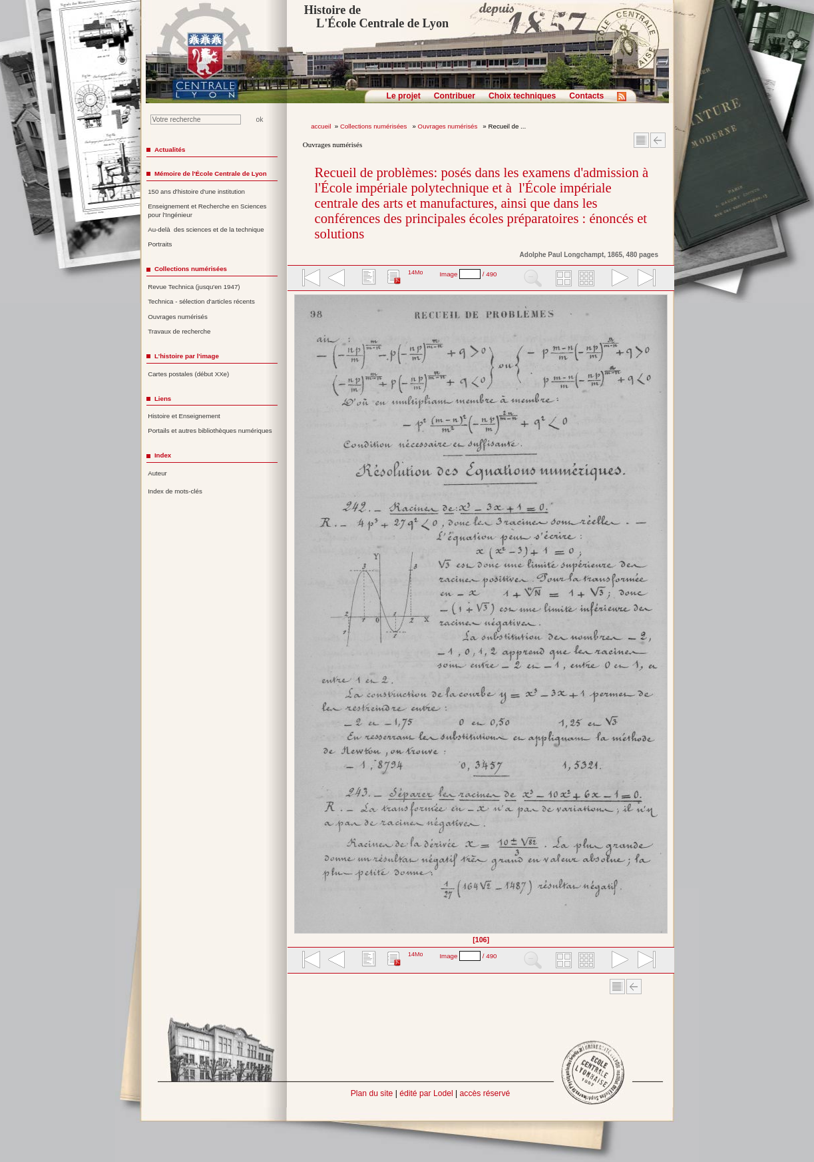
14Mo (415, 272)
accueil (321, 126)
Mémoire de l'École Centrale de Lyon (210, 173)
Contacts (586, 96)
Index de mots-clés (175, 491)
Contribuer (454, 96)
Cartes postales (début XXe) (188, 374)
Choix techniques (522, 96)
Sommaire (641, 140)
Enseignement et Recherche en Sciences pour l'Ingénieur (207, 210)
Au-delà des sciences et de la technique (206, 229)
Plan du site (372, 1093)
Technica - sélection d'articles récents (201, 301)
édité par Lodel (426, 1093)
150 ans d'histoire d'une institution (196, 191)
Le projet (404, 96)
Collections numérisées (374, 126)
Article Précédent (658, 140)
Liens (162, 398)
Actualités (169, 149)
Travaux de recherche (179, 331)
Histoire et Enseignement (184, 416)
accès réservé (485, 1093)
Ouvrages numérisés (448, 126)
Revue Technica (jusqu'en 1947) (194, 286)
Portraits (160, 244)
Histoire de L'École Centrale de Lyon (376, 16)
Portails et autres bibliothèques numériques (210, 430)
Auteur (157, 473)
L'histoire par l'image (186, 356)
